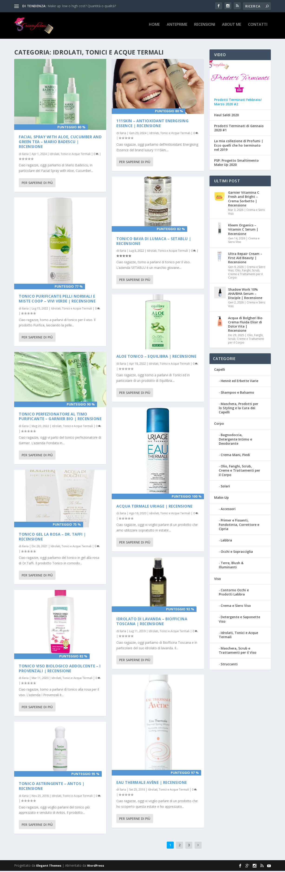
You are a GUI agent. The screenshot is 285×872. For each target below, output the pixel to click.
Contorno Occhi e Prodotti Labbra (234, 593)
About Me (231, 27)
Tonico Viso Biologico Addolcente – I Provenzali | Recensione (60, 669)
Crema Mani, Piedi (235, 456)
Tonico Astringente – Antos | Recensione (51, 787)
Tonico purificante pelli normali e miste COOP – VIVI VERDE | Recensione (57, 300)
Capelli (219, 370)
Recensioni (204, 27)
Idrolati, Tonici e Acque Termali (70, 155)
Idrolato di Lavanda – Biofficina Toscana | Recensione (151, 622)
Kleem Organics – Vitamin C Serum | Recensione (243, 230)
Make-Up (221, 498)
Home (154, 27)
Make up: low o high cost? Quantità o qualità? (82, 6)
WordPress (95, 867)
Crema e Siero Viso (246, 212)
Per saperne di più (37, 183)
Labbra (226, 541)
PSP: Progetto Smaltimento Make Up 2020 (236, 163)
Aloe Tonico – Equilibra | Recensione (156, 357)
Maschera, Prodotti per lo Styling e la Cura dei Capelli (238, 408)
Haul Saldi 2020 (226, 116)
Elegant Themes (48, 867)
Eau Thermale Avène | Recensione (151, 783)
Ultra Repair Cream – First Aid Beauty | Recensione (245, 258)
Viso (217, 579)
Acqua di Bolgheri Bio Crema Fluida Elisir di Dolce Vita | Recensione (245, 325)
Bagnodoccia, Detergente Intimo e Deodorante (235, 440)
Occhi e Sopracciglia (237, 552)
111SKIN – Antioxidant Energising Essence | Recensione (152, 124)
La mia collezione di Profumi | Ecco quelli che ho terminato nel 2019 (238, 146)
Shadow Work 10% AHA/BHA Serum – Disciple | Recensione (245, 294)
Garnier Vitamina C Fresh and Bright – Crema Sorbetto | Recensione (243, 199)
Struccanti (229, 665)
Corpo (219, 424)
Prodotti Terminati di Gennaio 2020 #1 (239, 129)
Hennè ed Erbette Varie (239, 382)
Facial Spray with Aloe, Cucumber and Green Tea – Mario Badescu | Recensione (60, 142)
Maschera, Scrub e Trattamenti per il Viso (237, 651)
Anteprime (177, 27)
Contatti (257, 27)
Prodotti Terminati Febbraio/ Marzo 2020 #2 (238, 103)
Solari (225, 487)
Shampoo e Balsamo (237, 393)
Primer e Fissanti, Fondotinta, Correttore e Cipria (239, 525)
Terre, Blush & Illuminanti (231, 566)
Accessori (228, 510)
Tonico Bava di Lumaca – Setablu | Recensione (153, 242)
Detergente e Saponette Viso (239, 620)
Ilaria (25, 155)
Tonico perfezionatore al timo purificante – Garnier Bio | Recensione (60, 417)
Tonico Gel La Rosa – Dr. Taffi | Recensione (52, 537)
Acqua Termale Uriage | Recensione (154, 506)
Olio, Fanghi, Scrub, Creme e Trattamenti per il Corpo (245, 274)
